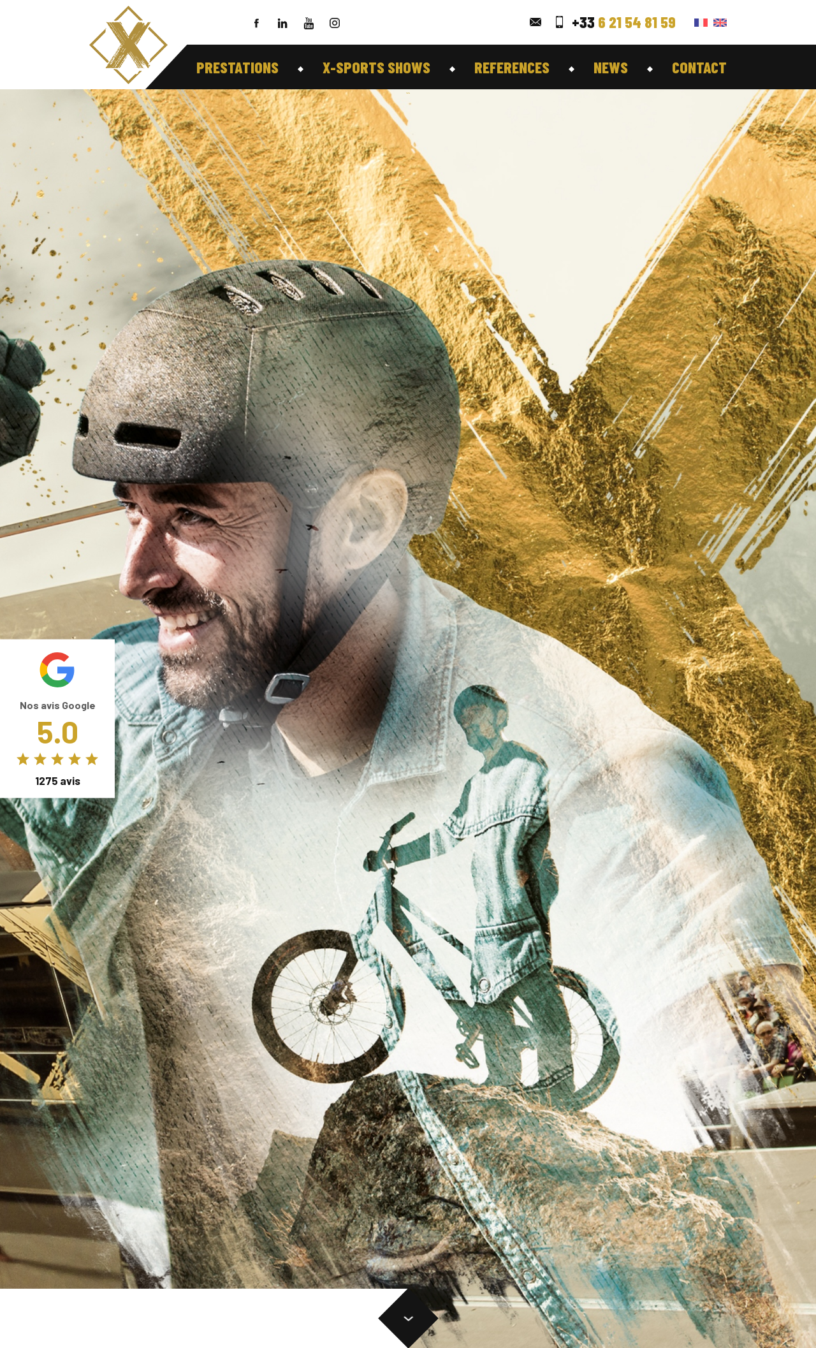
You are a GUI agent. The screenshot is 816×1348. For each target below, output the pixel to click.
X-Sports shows (376, 67)
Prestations (237, 67)
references (512, 67)
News (611, 67)
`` (408, 95)
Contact (699, 67)
